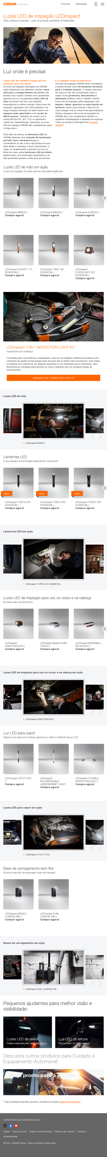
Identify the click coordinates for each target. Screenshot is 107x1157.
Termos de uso (19, 1131)
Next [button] (104, 198)
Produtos (65, 3)
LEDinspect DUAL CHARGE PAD (39, 989)
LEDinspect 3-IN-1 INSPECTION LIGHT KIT (54, 378)
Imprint (6, 1131)
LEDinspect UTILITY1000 (36, 854)
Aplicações (81, 3)
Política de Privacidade (40, 1131)
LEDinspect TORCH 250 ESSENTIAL (42, 583)
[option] (53, 45)
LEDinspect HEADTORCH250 (38, 719)
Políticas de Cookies (64, 1131)
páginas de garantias (69, 1101)
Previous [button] (2, 198)
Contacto (81, 1131)
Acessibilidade (10, 1136)
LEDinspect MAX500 (34, 442)
